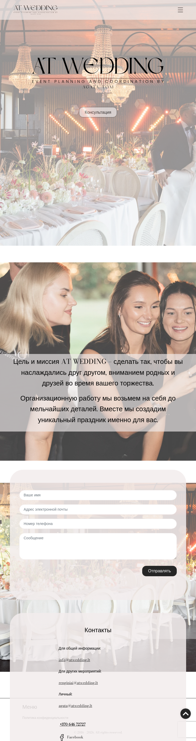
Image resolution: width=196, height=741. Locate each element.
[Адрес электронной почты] (98, 509)
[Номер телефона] (98, 524)
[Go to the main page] (35, 9)
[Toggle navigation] (180, 10)
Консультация (98, 112)
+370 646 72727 (73, 724)
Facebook (71, 737)
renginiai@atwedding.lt (78, 683)
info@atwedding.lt (74, 660)
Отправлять (159, 571)
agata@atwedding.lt (75, 705)
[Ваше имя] (98, 495)
